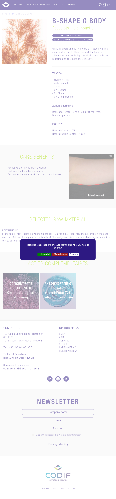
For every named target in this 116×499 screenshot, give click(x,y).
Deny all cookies (60, 254)
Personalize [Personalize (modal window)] (74, 254)
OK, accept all (44, 254)
